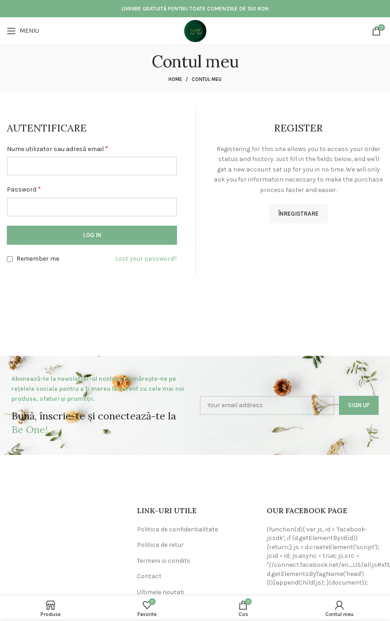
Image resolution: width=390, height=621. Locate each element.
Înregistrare (298, 213)
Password (24, 189)
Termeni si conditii (163, 561)
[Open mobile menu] (23, 31)
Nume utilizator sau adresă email (57, 148)
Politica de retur (160, 545)
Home (175, 79)
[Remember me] (10, 259)
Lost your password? (146, 259)
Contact (149, 576)
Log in (92, 235)
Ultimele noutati (160, 592)
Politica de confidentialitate (177, 529)
